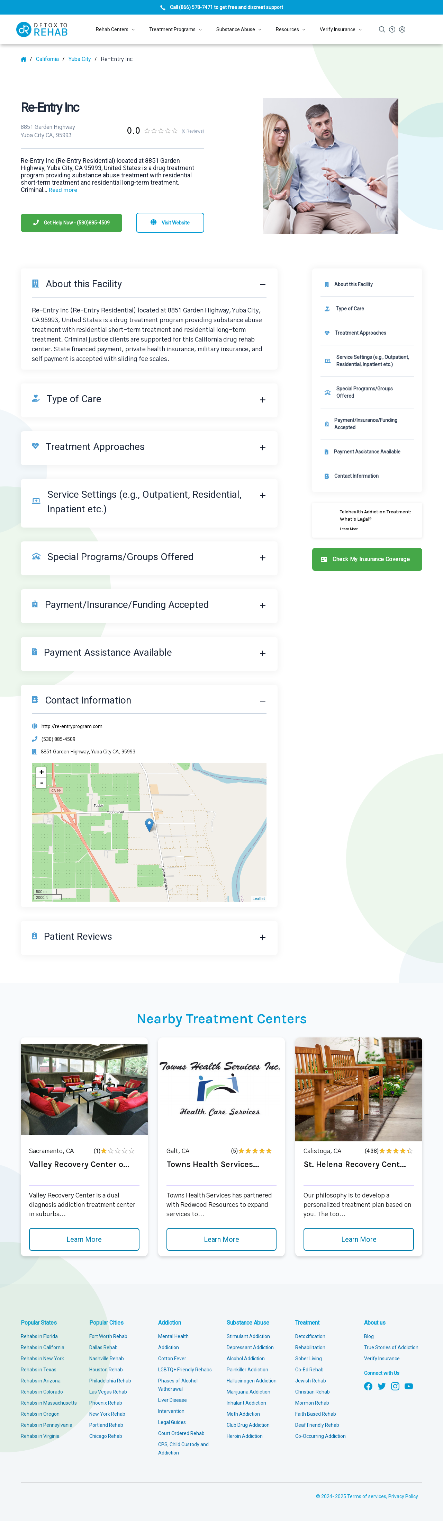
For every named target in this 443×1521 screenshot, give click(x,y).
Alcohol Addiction (246, 1358)
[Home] (26, 59)
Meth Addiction (243, 1414)
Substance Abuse (248, 1322)
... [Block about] (60, 189)
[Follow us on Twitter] (382, 1385)
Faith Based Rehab (315, 1414)
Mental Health (173, 1336)
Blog (369, 1336)
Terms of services (366, 1496)
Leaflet (259, 898)
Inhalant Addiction (246, 1403)
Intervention (171, 1411)
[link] (367, 309)
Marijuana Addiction (248, 1392)
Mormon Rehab (312, 1403)
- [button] (41, 783)
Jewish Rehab (310, 1380)
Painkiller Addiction (247, 1369)
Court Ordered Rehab (181, 1433)
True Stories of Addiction (391, 1347)
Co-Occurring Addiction (320, 1436)
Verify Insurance (382, 1358)
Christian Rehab (312, 1392)
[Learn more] (367, 520)
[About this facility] (367, 284)
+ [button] (41, 772)
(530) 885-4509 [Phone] (58, 739)
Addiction (169, 1322)
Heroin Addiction (245, 1436)
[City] (83, 59)
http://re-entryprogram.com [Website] (72, 726)
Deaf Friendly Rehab (317, 1425)
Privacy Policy (403, 1496)
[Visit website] (170, 223)
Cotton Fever (172, 1358)
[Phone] (71, 223)
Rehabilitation (310, 1347)
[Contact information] (367, 476)
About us (375, 1322)
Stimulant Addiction (248, 1336)
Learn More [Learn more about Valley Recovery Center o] (84, 1239)
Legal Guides (172, 1422)
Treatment (307, 1322)
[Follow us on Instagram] (395, 1385)
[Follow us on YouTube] (409, 1385)
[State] (50, 59)
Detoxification (310, 1336)
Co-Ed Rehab (309, 1369)
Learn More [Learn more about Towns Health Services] (221, 1239)
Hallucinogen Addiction (252, 1380)
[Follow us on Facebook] (368, 1385)
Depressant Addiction (250, 1347)
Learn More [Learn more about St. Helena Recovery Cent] (359, 1239)
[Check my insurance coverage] (367, 559)
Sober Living (308, 1358)
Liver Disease (172, 1400)
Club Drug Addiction (248, 1425)
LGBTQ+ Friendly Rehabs (185, 1369)
